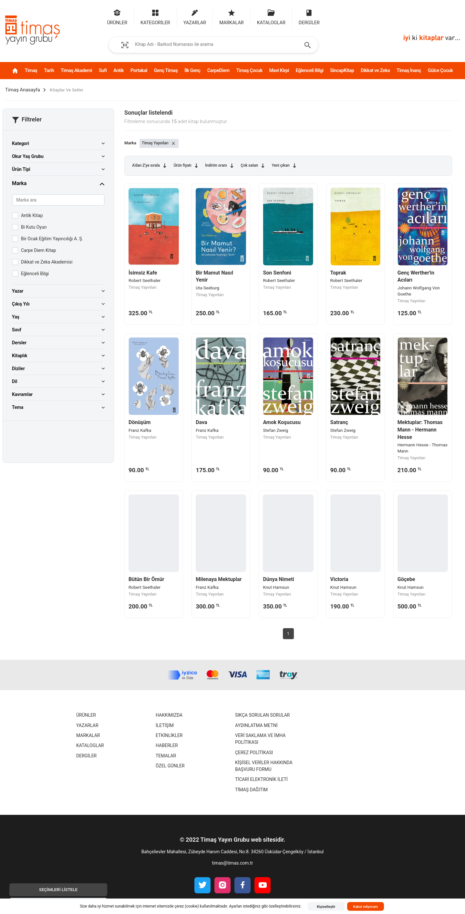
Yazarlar (87, 725)
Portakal (138, 70)
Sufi (103, 70)
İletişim (165, 725)
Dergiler (86, 755)
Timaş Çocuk (249, 70)
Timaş (31, 70)
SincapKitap (342, 70)
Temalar (166, 755)
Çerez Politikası (254, 752)
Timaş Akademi (76, 70)
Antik (118, 70)
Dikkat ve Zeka (375, 70)
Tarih (49, 70)
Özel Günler (170, 765)
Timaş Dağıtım (251, 789)
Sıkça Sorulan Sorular (262, 715)
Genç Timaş (166, 70)
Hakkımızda (169, 715)
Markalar (88, 735)
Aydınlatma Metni (256, 725)
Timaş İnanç (409, 70)
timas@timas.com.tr (232, 863)
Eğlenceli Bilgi (310, 70)
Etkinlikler (169, 735)
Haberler (167, 745)
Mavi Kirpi (279, 70)
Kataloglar (90, 745)
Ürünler (86, 715)
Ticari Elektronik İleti (261, 779)
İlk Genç (192, 70)
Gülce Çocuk (440, 70)
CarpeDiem (218, 70)
